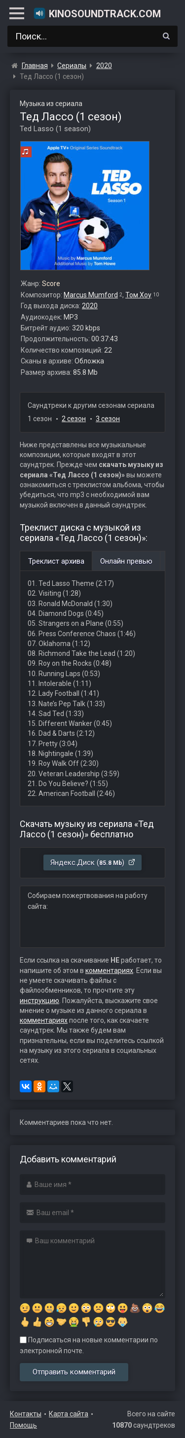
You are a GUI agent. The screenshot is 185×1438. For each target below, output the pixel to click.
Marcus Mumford (91, 295)
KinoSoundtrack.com (97, 13)
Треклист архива (56, 561)
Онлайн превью (126, 561)
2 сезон (74, 419)
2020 (90, 306)
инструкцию (39, 1001)
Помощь (23, 1425)
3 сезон (108, 419)
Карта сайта (68, 1414)
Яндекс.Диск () (93, 862)
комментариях (109, 970)
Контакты (25, 1414)
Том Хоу (138, 295)
